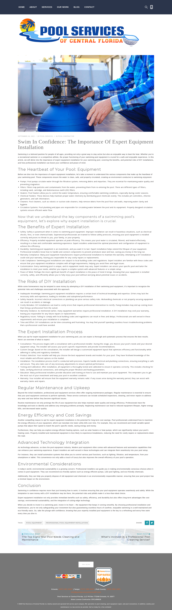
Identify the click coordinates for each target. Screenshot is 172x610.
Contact (89, 7)
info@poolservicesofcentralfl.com (86, 592)
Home (22, 7)
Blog (77, 7)
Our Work (63, 7)
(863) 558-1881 (114, 589)
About (33, 7)
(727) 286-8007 (87, 589)
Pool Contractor (66, 136)
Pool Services (46, 136)
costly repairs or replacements (85, 258)
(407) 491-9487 (66, 589)
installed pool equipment (99, 511)
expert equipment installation (67, 160)
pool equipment (34, 523)
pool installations (54, 260)
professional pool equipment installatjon (67, 523)
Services (47, 7)
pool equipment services (65, 393)
